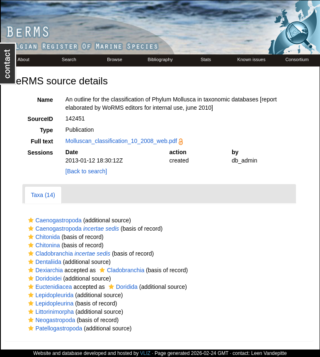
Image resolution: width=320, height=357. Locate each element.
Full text (42, 141)
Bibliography (160, 59)
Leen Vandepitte (269, 353)
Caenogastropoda (54, 220)
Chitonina (43, 245)
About (23, 59)
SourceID (40, 119)
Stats (206, 59)
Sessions (40, 152)
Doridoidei (44, 278)
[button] (31, 220)
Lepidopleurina (50, 303)
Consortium (296, 59)
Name (45, 99)
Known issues (252, 59)
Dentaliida (43, 262)
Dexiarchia (44, 270)
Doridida (122, 286)
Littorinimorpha (50, 311)
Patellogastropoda (54, 328)
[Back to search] (86, 171)
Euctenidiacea (49, 286)
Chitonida (43, 237)
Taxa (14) (43, 195)
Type (46, 130)
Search (69, 59)
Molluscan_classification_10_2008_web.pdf (121, 141)
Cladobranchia (68, 253)
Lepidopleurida (50, 295)
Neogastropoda (50, 320)
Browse (114, 59)
